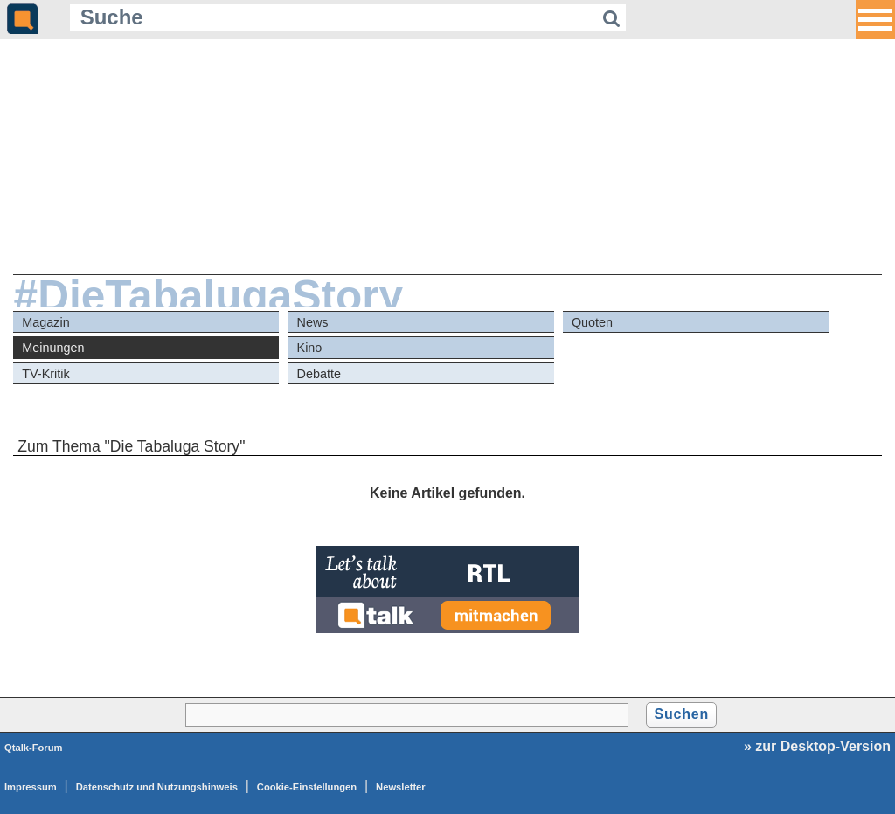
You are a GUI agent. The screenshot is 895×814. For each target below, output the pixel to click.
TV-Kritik (45, 374)
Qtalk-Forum (33, 747)
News (313, 322)
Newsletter (401, 787)
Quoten (592, 322)
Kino (310, 348)
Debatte (319, 374)
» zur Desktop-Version (817, 746)
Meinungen (53, 348)
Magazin (45, 322)
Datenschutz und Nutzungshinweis (157, 787)
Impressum (30, 787)
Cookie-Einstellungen (307, 787)
